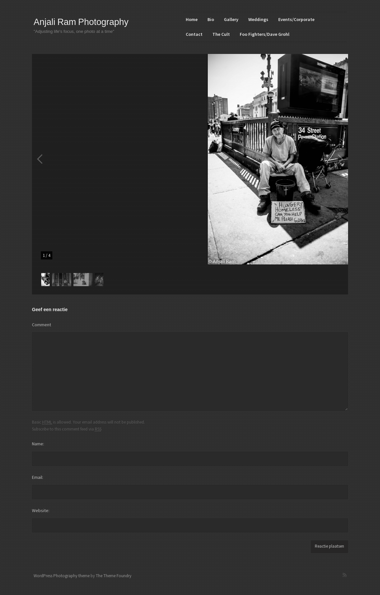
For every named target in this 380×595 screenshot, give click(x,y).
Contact (194, 34)
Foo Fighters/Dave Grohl (264, 34)
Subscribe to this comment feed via (66, 429)
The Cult (221, 34)
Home (192, 19)
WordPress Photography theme (62, 576)
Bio (210, 19)
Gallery (231, 19)
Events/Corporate (296, 19)
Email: (37, 477)
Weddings (258, 19)
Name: (38, 444)
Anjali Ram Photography (81, 22)
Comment (41, 325)
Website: (40, 510)
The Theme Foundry (113, 576)
